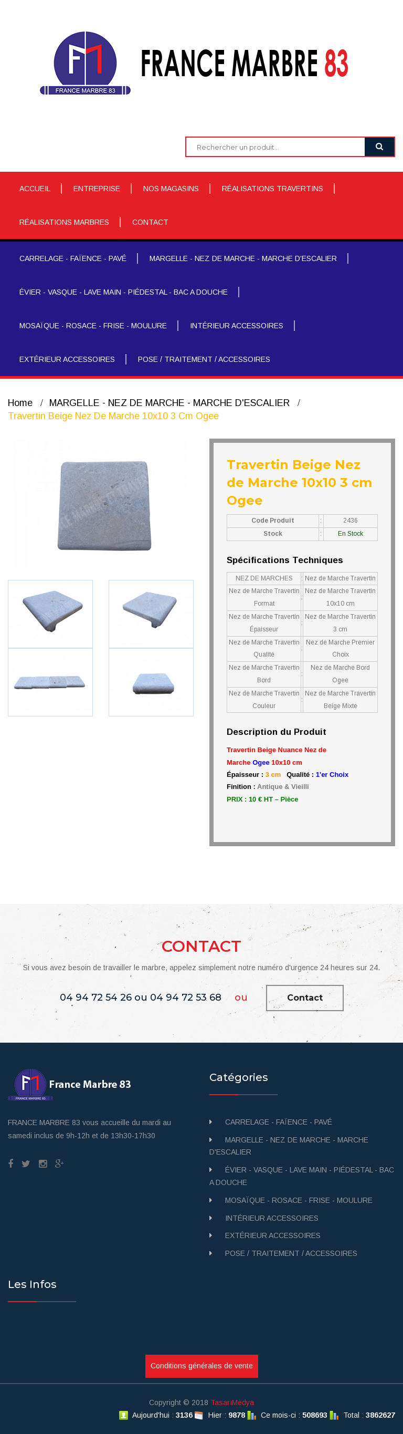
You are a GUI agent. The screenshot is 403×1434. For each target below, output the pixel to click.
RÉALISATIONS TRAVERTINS (272, 188)
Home (20, 403)
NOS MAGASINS (171, 188)
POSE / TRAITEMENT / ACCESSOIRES (204, 359)
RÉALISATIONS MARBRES (64, 222)
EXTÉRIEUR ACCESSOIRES (67, 359)
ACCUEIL (34, 188)
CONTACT (150, 222)
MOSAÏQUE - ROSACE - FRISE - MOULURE (93, 325)
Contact (305, 998)
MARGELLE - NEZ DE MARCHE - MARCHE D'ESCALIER (243, 258)
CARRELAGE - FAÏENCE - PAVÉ (72, 258)
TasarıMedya (232, 1402)
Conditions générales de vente (202, 1366)
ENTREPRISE (96, 188)
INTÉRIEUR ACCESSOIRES (236, 325)
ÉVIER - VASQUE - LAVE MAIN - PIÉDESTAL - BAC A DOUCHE (123, 292)
